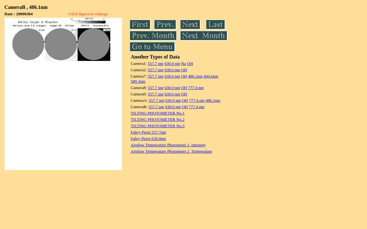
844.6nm (211, 76)
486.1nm (195, 76)
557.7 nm (155, 63)
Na (183, 63)
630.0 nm (172, 63)
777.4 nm (196, 87)
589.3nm (138, 81)
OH (190, 63)
